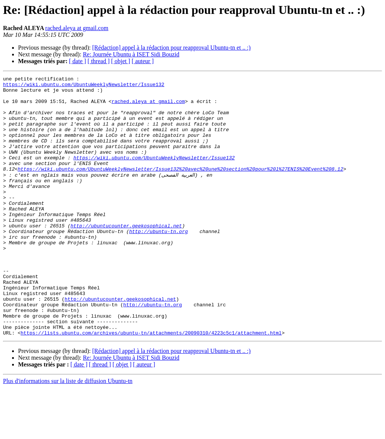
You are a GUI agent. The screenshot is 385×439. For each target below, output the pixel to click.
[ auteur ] (143, 61)
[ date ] (77, 61)
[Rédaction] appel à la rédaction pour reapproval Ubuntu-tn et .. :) (171, 47)
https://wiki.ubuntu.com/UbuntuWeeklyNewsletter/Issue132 (83, 86)
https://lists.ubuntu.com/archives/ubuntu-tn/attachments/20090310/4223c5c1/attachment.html (151, 384)
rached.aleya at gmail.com (76, 28)
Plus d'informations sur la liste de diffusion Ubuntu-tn (67, 432)
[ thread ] (99, 61)
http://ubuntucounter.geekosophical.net (126, 255)
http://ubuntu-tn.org (158, 262)
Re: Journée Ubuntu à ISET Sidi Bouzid (131, 54)
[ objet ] (120, 61)
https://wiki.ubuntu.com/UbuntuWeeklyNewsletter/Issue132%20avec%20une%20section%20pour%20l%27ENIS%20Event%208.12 (180, 188)
